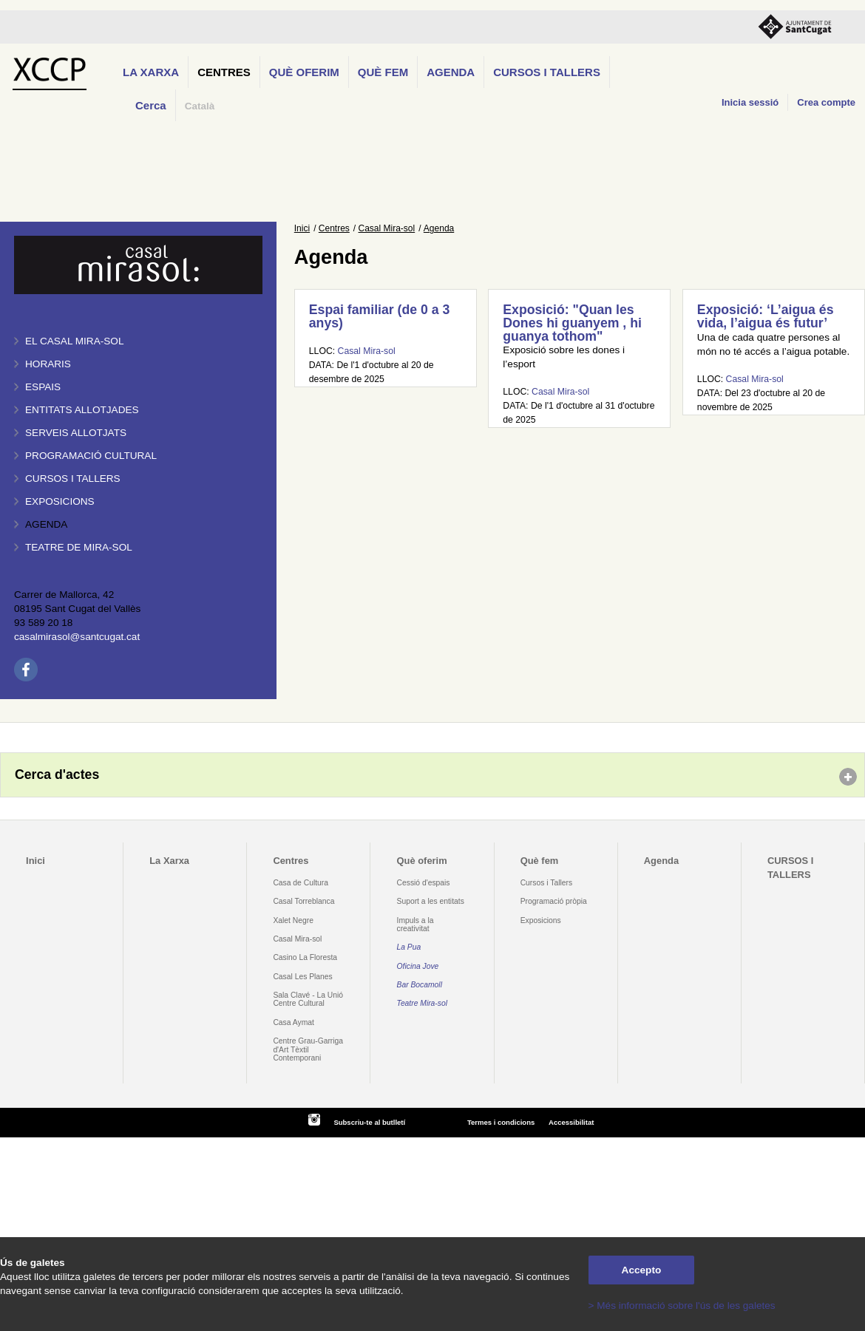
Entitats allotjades (82, 409)
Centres (224, 72)
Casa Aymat (293, 1022)
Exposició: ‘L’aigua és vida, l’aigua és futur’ (765, 316)
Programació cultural (91, 455)
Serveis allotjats (75, 432)
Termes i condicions (501, 1122)
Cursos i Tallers (546, 883)
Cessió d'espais (423, 883)
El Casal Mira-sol (74, 341)
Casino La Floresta (305, 957)
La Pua (409, 947)
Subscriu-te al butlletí (369, 1122)
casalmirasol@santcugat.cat (77, 636)
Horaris (48, 364)
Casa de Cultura (300, 883)
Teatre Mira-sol (422, 1003)
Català (200, 106)
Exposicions (60, 501)
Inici (302, 228)
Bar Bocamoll (419, 985)
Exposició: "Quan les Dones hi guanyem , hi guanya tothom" (572, 322)
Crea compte (826, 102)
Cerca (150, 105)
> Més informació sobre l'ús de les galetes (682, 1305)
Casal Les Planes (302, 977)
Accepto (642, 1270)
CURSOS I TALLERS (546, 72)
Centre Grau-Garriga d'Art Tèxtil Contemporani (308, 1049)
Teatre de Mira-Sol (78, 547)
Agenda (451, 72)
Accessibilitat (571, 1122)
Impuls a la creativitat (415, 924)
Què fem (383, 72)
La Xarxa (151, 72)
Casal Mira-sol (387, 228)
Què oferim (304, 72)
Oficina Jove (418, 966)
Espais (43, 386)
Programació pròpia (553, 901)
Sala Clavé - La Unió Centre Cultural (308, 999)
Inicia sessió (750, 102)
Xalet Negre (293, 920)
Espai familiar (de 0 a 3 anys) (379, 316)
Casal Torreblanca (303, 901)
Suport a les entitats (430, 901)
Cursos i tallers (73, 478)
